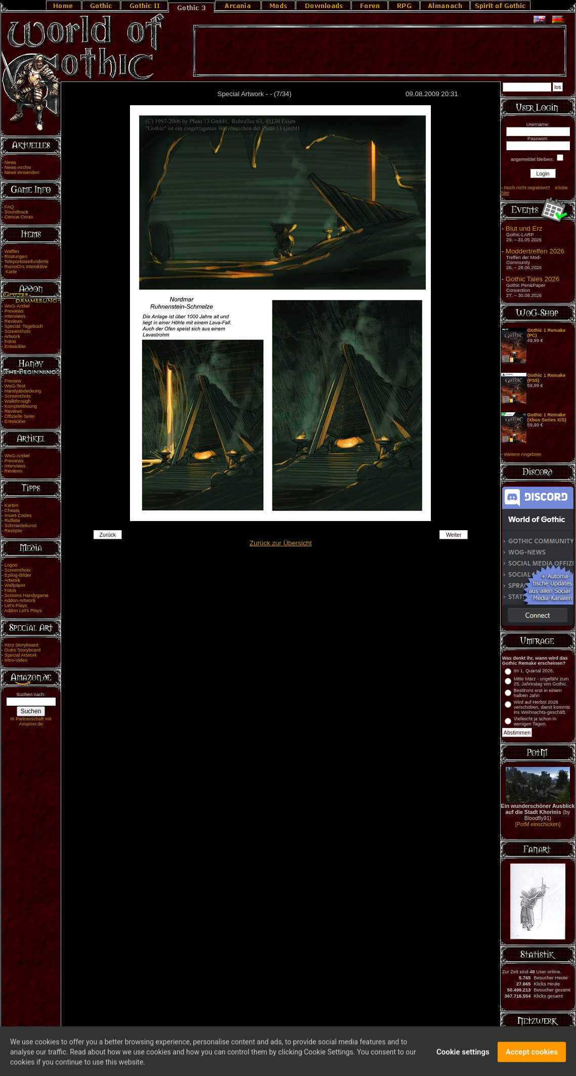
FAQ (9, 206)
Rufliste (12, 520)
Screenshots (18, 331)
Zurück (107, 535)
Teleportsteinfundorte (27, 261)
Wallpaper (15, 585)
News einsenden (22, 172)
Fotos (10, 341)
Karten (11, 505)
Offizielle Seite (19, 416)
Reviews (13, 321)
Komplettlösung (21, 406)
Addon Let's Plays (22, 610)
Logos (11, 565)
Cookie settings (463, 1057)
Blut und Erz (524, 228)
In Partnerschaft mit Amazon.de (31, 721)
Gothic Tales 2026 (532, 279)
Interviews (15, 316)
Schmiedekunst (21, 525)
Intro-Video (16, 660)
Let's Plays (16, 605)
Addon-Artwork (19, 600)
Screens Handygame (27, 595)
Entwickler (15, 346)
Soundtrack (16, 211)
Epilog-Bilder (18, 575)
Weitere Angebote (522, 454)
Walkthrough (18, 401)
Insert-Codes (18, 515)
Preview (13, 380)
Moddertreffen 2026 (535, 251)
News (10, 162)
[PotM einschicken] (537, 824)
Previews (14, 311)
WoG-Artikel (17, 306)
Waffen (12, 251)
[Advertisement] (380, 51)
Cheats (12, 510)
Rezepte (13, 530)
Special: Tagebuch (24, 326)
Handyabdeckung (23, 391)
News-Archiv (18, 167)
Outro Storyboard (23, 650)
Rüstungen (16, 256)
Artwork (12, 336)
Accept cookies (532, 1057)
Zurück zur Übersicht (281, 543)
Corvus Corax (19, 217)
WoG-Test (15, 386)
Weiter (454, 535)
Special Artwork (21, 655)
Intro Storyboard (21, 645)
